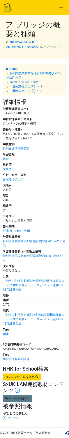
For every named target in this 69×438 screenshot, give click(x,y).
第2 (35, 82)
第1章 (13, 82)
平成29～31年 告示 (16, 231)
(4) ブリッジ (11, 418)
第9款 (25, 82)
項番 (6, 334)
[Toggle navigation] (61, 7)
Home (11, 69)
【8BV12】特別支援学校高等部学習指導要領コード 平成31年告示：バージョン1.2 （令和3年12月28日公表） (33, 285)
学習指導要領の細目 (16, 359)
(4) (33, 91)
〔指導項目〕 (19, 91)
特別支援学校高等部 (16, 148)
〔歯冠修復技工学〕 (23, 86)
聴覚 (6, 159)
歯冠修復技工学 (13, 179)
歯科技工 (9, 169)
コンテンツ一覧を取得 (21, 377)
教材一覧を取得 (17, 398)
